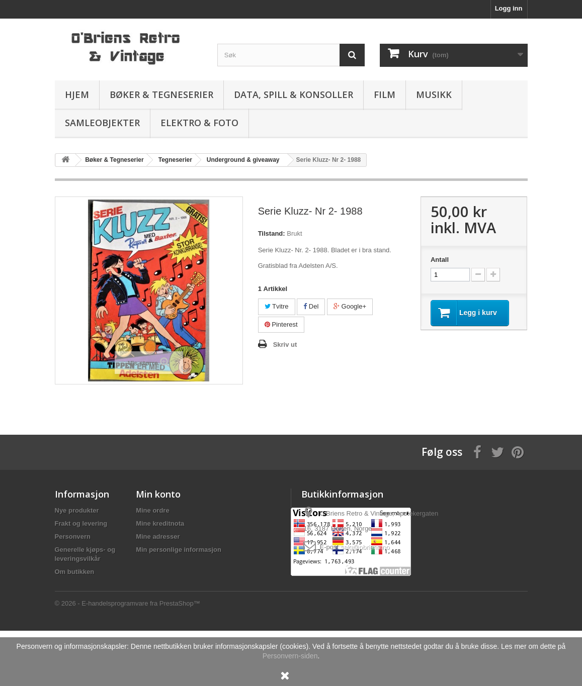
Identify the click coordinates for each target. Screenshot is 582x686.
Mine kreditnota (160, 523)
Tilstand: (271, 233)
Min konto (158, 494)
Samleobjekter (102, 123)
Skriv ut (285, 344)
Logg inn (509, 8)
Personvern (73, 536)
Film (384, 94)
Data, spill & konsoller (293, 94)
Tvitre (277, 306)
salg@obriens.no (365, 547)
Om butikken (75, 571)
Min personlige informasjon (178, 549)
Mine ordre (152, 510)
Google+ (350, 306)
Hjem (77, 94)
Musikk (434, 94)
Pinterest (281, 324)
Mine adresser (158, 536)
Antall (440, 259)
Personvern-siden (290, 656)
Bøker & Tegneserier (161, 94)
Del (310, 306)
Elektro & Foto (199, 123)
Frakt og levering (81, 523)
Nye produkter (77, 510)
